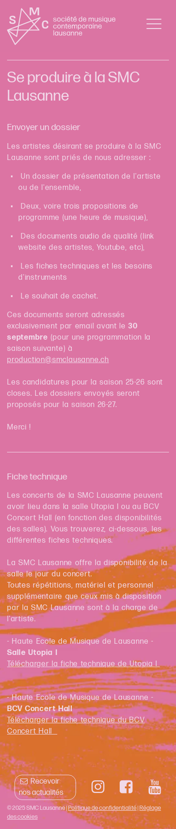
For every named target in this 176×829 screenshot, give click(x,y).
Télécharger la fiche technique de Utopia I (83, 664)
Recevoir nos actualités (41, 787)
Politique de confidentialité (102, 808)
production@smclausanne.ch (58, 360)
